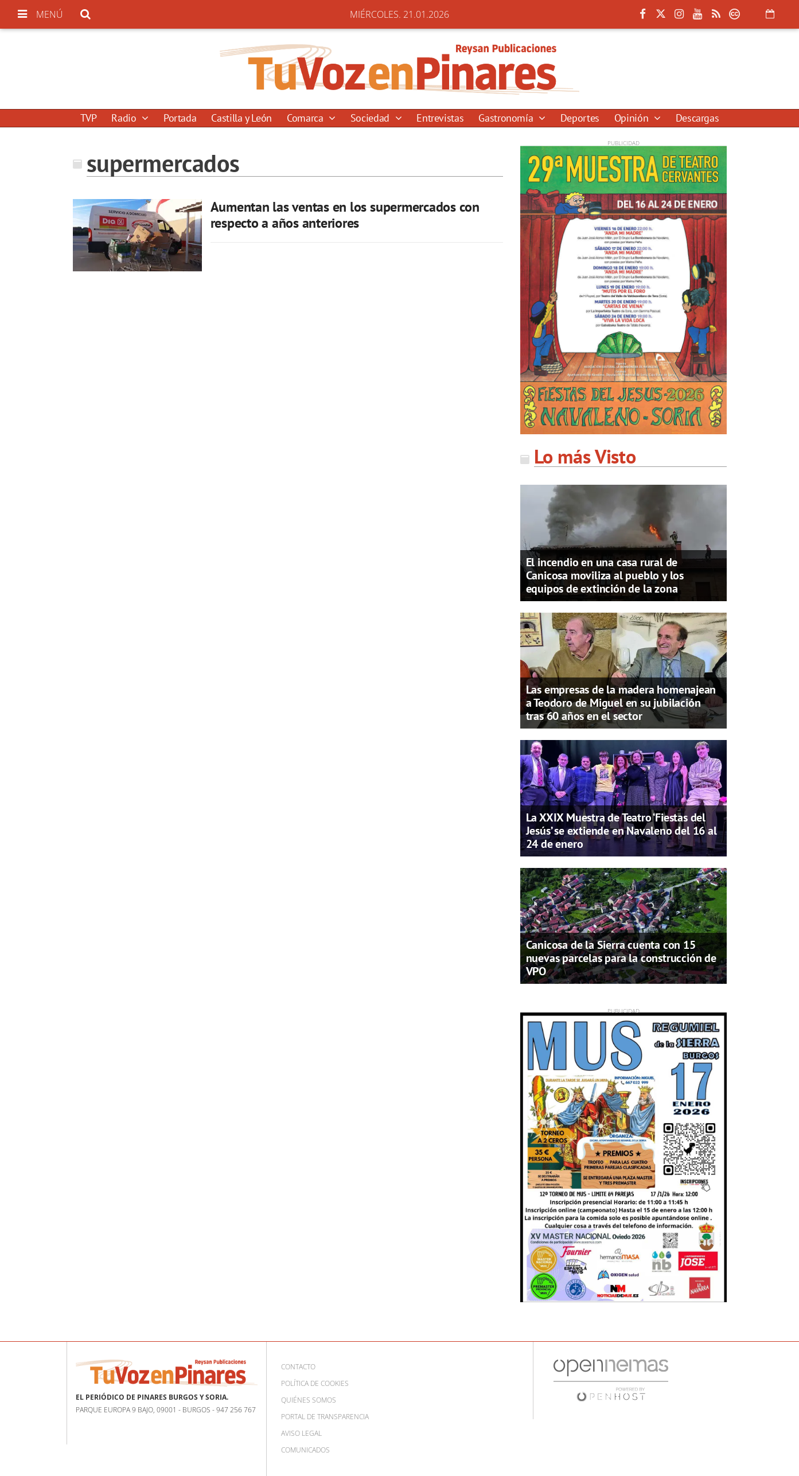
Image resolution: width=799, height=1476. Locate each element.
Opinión (632, 117)
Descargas (697, 117)
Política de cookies (315, 1383)
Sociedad (371, 117)
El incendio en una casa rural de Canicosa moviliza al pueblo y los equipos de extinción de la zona (605, 575)
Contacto (298, 1367)
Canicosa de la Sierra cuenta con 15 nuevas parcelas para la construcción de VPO (621, 958)
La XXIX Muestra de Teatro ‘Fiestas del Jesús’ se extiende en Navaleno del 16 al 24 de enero (621, 830)
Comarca (306, 117)
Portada (179, 117)
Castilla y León (241, 117)
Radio (125, 117)
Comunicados (305, 1450)
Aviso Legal (301, 1433)
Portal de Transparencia (325, 1417)
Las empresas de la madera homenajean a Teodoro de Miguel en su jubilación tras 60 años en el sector (621, 702)
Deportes (579, 117)
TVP (88, 117)
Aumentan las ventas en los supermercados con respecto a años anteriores (345, 215)
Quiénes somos (308, 1400)
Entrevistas (439, 117)
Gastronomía (507, 117)
